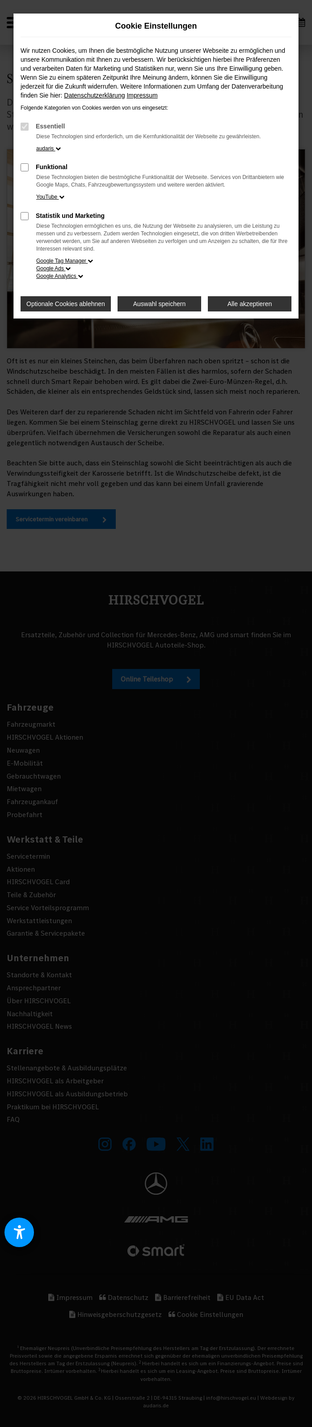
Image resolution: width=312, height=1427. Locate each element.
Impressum (141, 95)
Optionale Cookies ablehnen (65, 303)
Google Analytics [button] (59, 276)
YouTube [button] (50, 197)
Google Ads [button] (53, 268)
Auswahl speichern (159, 303)
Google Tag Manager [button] (64, 261)
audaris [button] (48, 148)
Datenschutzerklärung (94, 95)
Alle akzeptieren (250, 303)
